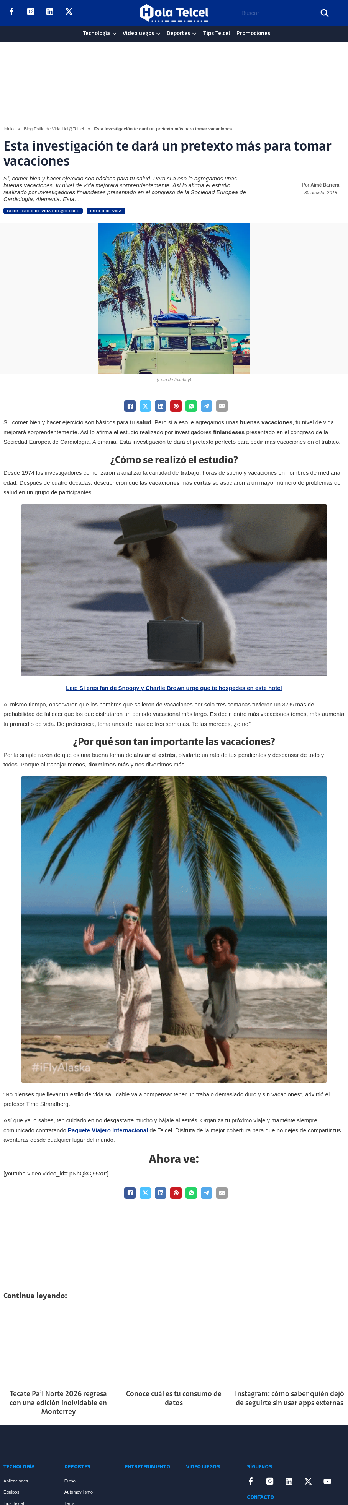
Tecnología (96, 34)
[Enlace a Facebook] (11, 13)
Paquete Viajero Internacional (108, 1130)
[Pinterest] (176, 406)
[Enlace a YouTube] (88, 13)
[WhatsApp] (191, 406)
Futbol (70, 1481)
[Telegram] (206, 406)
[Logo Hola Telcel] (174, 13)
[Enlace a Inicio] (32, 1444)
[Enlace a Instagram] (30, 13)
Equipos (11, 1492)
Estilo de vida (105, 211)
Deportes (178, 34)
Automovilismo (78, 1492)
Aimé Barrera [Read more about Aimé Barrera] (324, 185)
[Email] (222, 406)
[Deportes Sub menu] (194, 34)
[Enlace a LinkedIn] (50, 13)
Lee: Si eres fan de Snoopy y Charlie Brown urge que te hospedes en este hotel (174, 688)
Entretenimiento (147, 1466)
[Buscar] (324, 13)
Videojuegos (138, 34)
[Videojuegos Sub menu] (158, 34)
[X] (145, 406)
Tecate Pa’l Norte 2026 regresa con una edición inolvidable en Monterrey (58, 1403)
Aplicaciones (15, 1481)
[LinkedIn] (160, 406)
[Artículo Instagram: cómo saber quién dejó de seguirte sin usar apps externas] (290, 1346)
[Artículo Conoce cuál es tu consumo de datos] (174, 1346)
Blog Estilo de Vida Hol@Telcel (54, 129)
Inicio (8, 129)
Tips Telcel (216, 34)
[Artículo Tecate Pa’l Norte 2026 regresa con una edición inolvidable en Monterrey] (58, 1346)
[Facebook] (130, 406)
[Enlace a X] (69, 13)
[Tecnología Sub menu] (114, 34)
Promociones (253, 34)
